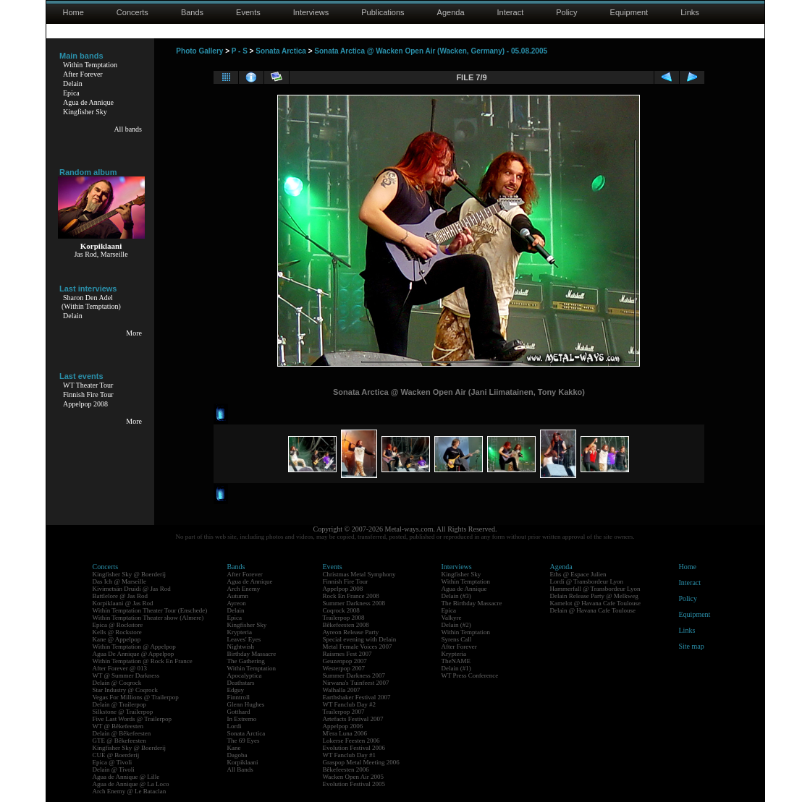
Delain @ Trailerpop (119, 704)
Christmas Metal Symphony (359, 574)
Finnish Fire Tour (88, 394)
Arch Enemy (244, 588)
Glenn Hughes (246, 704)
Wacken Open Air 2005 (353, 776)
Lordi (234, 726)
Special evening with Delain (360, 639)
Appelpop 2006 (343, 726)
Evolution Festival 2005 (354, 784)
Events (248, 12)
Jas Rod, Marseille (100, 254)
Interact (510, 12)
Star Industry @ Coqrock (126, 690)
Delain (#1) (456, 668)
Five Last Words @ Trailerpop (132, 718)
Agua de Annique (88, 102)
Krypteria (239, 632)
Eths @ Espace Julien (578, 574)
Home (73, 12)
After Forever (83, 74)
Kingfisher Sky (85, 112)
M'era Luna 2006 (345, 733)
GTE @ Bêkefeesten (119, 740)
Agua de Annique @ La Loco (131, 784)
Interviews (311, 12)
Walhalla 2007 (341, 690)
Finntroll (238, 697)
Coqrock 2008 (341, 610)
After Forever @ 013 (120, 668)
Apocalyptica (244, 675)
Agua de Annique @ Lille (126, 776)
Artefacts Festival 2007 (353, 718)
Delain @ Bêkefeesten (122, 733)
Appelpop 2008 (85, 404)
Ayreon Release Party (351, 632)
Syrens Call (457, 639)
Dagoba (237, 755)
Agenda (451, 12)
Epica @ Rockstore (118, 624)
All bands (128, 129)
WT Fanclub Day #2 (349, 704)
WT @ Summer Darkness (126, 675)
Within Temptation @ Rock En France (143, 661)
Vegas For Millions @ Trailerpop (136, 697)
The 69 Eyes (243, 740)
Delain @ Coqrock (117, 682)
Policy (566, 12)
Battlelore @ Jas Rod (120, 596)
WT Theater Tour (88, 385)
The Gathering (246, 661)
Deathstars (241, 682)
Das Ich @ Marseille (120, 581)
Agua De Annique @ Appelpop (133, 653)
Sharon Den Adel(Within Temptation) (91, 302)
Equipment (629, 12)
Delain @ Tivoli (114, 769)
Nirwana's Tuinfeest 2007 (356, 682)
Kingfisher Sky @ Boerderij (129, 574)
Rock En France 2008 (351, 596)
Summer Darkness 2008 (354, 603)
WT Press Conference (470, 675)
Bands (192, 12)
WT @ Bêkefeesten (118, 726)
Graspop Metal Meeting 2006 (361, 762)
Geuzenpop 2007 (345, 661)
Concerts (132, 12)
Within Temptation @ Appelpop (134, 646)
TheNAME (456, 661)
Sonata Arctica (281, 51)
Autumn (238, 596)
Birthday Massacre (252, 653)
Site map (691, 646)
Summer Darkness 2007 (354, 675)
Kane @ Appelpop (117, 639)
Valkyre (452, 617)
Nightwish (241, 646)
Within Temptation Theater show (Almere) (148, 617)
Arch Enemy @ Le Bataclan (129, 791)
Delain (73, 84)
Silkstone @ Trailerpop (123, 711)
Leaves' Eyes (244, 639)
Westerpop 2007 (344, 668)
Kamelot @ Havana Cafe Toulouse (595, 603)
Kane (234, 747)
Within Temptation (90, 65)
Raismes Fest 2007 (347, 653)
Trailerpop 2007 (344, 711)
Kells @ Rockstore (117, 632)
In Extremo (242, 718)
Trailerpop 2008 (344, 617)
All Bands (240, 769)
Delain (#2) (456, 624)
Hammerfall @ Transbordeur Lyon (595, 588)
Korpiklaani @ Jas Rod (123, 603)
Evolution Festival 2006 (354, 747)
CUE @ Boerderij (116, 755)
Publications (382, 12)
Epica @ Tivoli (112, 762)
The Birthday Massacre (472, 603)
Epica (71, 93)
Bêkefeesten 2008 (346, 624)
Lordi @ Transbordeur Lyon (587, 581)
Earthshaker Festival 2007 (357, 697)
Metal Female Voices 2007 (357, 646)
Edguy (236, 690)
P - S (240, 51)
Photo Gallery (199, 51)
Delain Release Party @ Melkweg (594, 596)
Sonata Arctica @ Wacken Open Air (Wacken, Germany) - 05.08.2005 (430, 51)
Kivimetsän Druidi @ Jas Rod (132, 588)
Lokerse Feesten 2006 (351, 740)
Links (689, 12)
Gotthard (238, 711)
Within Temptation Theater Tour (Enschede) (150, 610)
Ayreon (236, 603)
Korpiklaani (242, 762)
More (134, 333)
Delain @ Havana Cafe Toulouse (593, 610)
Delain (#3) (456, 596)
